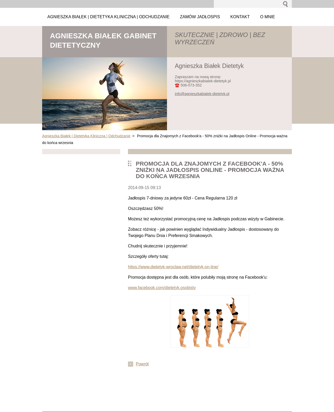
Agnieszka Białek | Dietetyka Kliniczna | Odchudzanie (86, 136)
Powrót (142, 364)
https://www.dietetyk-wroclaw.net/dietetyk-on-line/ (173, 267)
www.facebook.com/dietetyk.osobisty (162, 287)
